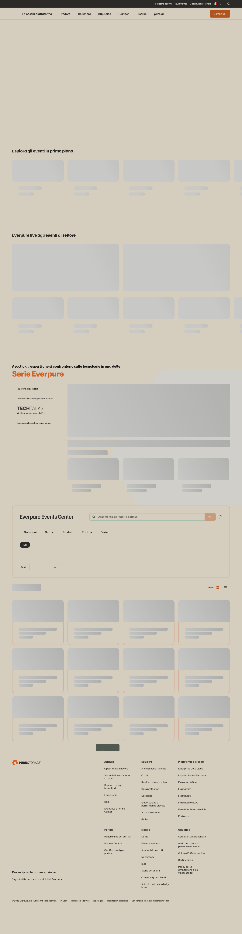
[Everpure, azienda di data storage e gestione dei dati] (26, 791)
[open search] (228, 3)
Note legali (98, 929)
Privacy (63, 929)
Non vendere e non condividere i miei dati (150, 929)
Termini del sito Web (80, 929)
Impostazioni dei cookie (117, 929)
